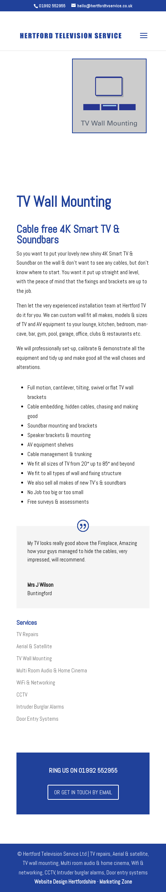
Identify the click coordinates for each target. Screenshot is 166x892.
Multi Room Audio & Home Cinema (51, 670)
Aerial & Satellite (34, 646)
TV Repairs (27, 634)
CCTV (21, 694)
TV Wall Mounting (34, 658)
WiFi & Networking (35, 682)
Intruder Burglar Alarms (40, 706)
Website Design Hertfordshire (65, 881)
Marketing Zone (115, 881)
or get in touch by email (83, 792)
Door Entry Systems (37, 718)
